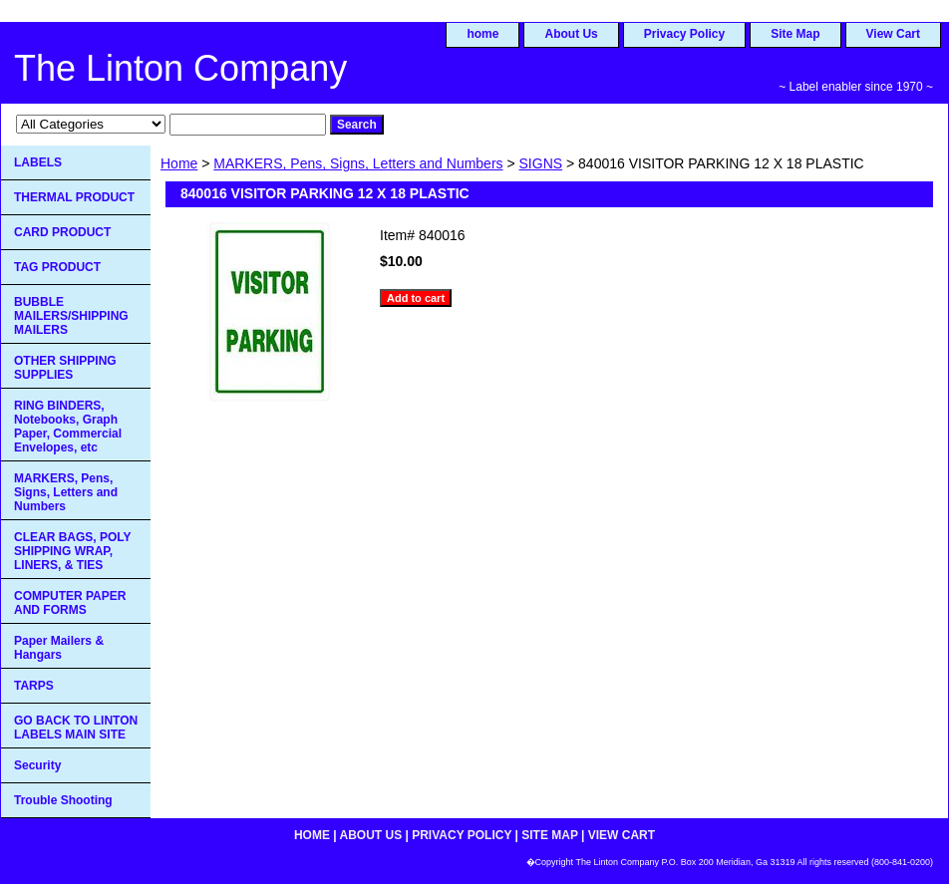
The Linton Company (180, 68)
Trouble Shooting (63, 800)
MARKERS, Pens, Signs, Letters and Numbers (357, 163)
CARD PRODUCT (62, 232)
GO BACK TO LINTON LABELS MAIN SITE (76, 727)
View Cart (893, 34)
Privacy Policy (684, 34)
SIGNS (541, 163)
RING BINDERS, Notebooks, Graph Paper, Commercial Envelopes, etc (68, 426)
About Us (570, 34)
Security (37, 765)
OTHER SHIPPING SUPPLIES (65, 368)
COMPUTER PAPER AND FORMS (70, 603)
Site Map (795, 34)
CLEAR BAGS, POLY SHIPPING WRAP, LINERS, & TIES (73, 551)
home (482, 34)
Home (178, 163)
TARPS (34, 686)
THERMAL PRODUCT (74, 197)
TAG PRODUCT (57, 267)
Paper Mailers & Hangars (59, 648)
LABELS (38, 162)
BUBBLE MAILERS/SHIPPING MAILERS (71, 316)
